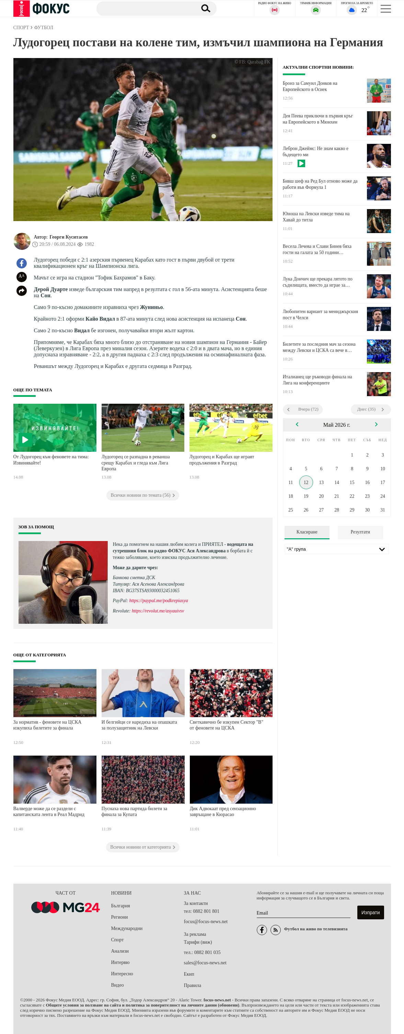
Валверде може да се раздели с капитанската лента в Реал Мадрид (48, 811)
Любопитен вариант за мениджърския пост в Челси (320, 314)
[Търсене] (143, 8)
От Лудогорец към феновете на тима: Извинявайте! (51, 460)
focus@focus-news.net (206, 921)
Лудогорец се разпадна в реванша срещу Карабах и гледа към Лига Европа (136, 462)
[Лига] (337, 549)
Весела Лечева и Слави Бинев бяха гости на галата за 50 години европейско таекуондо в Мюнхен (317, 249)
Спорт (117, 939)
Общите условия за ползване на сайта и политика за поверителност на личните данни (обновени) (142, 1005)
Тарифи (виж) (198, 942)
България (120, 905)
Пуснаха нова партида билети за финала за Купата (135, 811)
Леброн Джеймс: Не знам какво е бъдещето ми (315, 151)
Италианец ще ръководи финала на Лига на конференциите (317, 380)
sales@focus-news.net (205, 962)
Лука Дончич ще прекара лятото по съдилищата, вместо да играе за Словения (318, 282)
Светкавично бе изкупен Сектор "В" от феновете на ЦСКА (227, 725)
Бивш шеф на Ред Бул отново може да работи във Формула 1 (320, 184)
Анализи (120, 951)
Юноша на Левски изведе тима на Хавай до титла (316, 216)
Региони (119, 917)
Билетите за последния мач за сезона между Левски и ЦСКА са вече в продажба (319, 347)
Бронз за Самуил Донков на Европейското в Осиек (310, 86)
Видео (117, 985)
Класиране (307, 532)
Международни (127, 928)
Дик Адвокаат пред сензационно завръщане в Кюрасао (223, 811)
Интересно (122, 973)
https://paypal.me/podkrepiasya (158, 600)
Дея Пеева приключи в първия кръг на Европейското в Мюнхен (318, 119)
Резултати (360, 532)
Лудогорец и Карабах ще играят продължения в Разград (221, 460)
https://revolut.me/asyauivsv (158, 610)
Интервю (120, 962)
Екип (189, 974)
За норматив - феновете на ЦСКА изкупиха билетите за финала (47, 725)
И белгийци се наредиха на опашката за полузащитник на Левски (139, 725)
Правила (192, 985)
